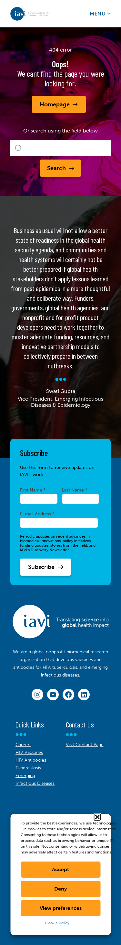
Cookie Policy (57, 923)
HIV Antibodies (30, 760)
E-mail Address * (37, 514)
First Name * (33, 490)
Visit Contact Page (85, 744)
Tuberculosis (28, 768)
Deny (60, 889)
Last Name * (74, 490)
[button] (97, 817)
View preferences (61, 908)
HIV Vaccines (29, 752)
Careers (23, 744)
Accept (60, 869)
